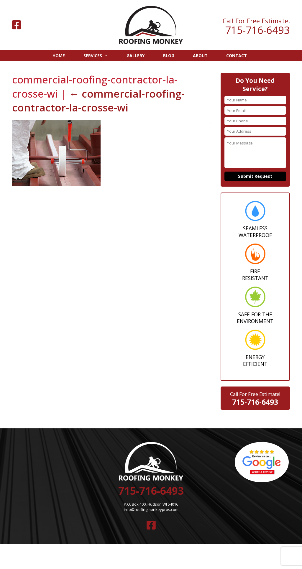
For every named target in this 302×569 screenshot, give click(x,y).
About (200, 55)
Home (58, 55)
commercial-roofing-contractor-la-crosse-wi (98, 100)
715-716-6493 (257, 30)
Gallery (136, 55)
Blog (168, 55)
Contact (236, 55)
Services (95, 55)
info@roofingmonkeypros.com (151, 509)
